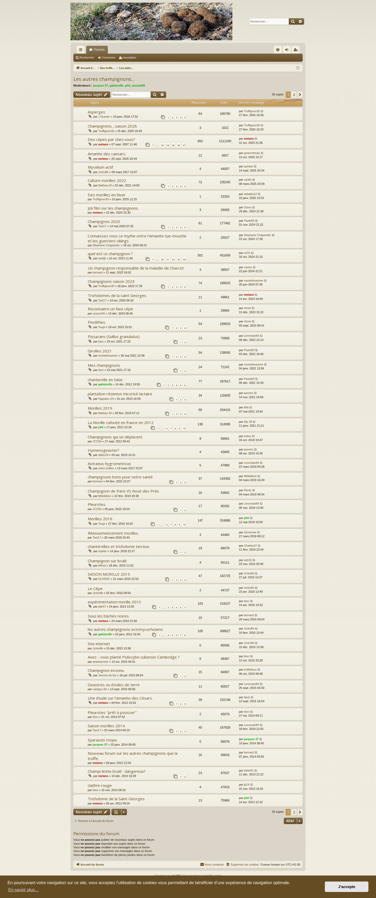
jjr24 (246, 784)
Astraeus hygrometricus (109, 463)
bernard (98, 272)
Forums (99, 50)
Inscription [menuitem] (296, 51)
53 (162, 145)
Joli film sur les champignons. (113, 208)
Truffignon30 (252, 111)
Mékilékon (250, 476)
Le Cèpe (95, 588)
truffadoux (250, 669)
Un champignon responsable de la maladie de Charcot (136, 268)
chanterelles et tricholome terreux (118, 546)
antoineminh (100, 661)
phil (127, 85)
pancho (248, 392)
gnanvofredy (252, 153)
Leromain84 (251, 335)
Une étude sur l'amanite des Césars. (120, 698)
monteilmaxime (253, 280)
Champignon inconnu (106, 670)
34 (184, 259)
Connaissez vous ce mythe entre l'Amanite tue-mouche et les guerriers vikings (137, 238)
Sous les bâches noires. (109, 616)
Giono (247, 207)
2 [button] (294, 94)
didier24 (103, 454)
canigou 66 (100, 689)
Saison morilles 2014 (106, 725)
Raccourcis (82, 51)
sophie (102, 551)
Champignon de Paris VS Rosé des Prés (123, 491)
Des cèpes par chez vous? (111, 139)
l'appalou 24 (106, 398)
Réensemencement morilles (113, 533)
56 (178, 145)
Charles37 (250, 545)
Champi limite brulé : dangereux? (117, 771)
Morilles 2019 (100, 408)
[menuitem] (278, 50)
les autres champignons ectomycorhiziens (125, 629)
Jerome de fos (107, 675)
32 (173, 259)
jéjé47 (102, 606)
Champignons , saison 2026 (112, 126)
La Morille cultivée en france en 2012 (121, 422)
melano (103, 144)
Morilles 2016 (100, 518)
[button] (300, 94)
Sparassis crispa (102, 739)
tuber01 (249, 770)
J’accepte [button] (346, 887)
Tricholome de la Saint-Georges (116, 798)
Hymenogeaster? (103, 450)
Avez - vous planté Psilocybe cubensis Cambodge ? (134, 657)
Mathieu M (104, 185)
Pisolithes (96, 322)
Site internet (99, 643)
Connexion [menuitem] (288, 51)
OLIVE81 (104, 578)
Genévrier (250, 532)
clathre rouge (100, 785)
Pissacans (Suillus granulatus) (114, 336)
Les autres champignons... (103, 79)
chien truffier (106, 468)
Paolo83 (249, 220)
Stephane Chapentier (106, 245)
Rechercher (86, 57)
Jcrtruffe (103, 172)
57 (184, 145)
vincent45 (99, 313)
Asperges (96, 112)
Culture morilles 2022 (107, 180)
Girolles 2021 (100, 350)
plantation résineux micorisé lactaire (120, 393)
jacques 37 (100, 85)
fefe (246, 407)
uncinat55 (138, 85)
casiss (248, 267)
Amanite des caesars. (107, 153)
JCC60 (97, 441)
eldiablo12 (250, 194)
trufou (247, 436)
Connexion (109, 57)
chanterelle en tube (105, 379)
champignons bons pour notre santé (120, 476)
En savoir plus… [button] (23, 890)
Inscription (129, 57)
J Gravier (104, 116)
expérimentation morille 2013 (114, 601)
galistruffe (116, 85)
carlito (247, 179)
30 (162, 259)
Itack (247, 697)
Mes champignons (104, 365)
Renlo (247, 490)
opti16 (248, 560)
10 (184, 428)
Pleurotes (96, 504)
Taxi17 (102, 226)
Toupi (101, 327)
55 (173, 145)
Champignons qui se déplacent (115, 436)
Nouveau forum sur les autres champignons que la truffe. (133, 756)
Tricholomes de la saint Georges (117, 295)
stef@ (102, 258)
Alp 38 (248, 421)
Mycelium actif (100, 167)
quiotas (248, 166)
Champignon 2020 (104, 221)
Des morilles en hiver (107, 194)
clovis (247, 308)
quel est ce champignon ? (110, 253)
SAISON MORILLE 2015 (109, 574)
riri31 (247, 252)
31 (167, 259)
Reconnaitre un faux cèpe (110, 308)
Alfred (102, 565)
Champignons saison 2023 (111, 281)
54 (167, 145)
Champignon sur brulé (107, 560)
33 (178, 259)
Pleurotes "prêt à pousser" (112, 712)
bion (101, 341)
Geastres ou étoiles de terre (114, 684)
